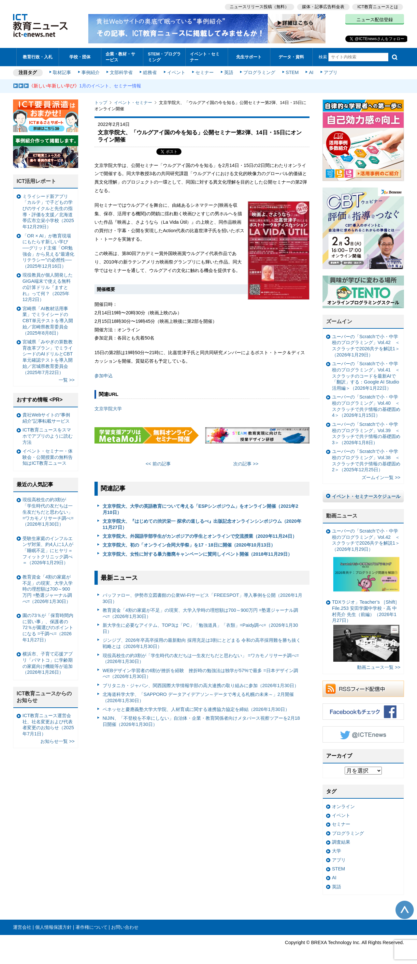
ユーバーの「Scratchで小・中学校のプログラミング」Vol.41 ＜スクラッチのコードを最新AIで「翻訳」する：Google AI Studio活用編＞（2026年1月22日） (366, 376)
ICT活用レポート (36, 181)
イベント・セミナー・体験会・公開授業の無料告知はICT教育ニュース (47, 457)
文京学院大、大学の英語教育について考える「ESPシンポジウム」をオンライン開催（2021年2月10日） (200, 509)
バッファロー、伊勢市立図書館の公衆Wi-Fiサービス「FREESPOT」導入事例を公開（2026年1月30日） (202, 598)
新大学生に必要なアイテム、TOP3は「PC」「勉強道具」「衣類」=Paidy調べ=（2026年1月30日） (200, 628)
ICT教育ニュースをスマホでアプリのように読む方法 (47, 435)
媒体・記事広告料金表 (323, 6)
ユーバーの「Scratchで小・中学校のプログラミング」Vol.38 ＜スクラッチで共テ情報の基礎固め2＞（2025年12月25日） (366, 460)
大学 (336, 850)
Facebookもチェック (363, 711)
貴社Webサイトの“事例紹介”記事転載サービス (46, 418)
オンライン (343, 806)
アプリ (331, 72)
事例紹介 (90, 72)
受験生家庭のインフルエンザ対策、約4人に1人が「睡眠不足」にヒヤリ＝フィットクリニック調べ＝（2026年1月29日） (47, 550)
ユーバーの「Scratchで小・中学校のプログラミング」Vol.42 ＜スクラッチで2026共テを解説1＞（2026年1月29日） (366, 345)
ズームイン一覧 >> (381, 477)
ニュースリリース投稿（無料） (259, 6)
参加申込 (103, 375)
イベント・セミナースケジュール (366, 496)
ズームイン (339, 321)
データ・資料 (291, 56)
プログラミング (259, 72)
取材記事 (62, 72)
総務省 (150, 72)
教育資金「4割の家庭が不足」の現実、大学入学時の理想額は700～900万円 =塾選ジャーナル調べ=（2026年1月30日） (200, 613)
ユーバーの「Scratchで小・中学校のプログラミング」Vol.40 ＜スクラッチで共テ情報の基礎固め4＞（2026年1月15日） (366, 406)
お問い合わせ (124, 927)
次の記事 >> (245, 463)
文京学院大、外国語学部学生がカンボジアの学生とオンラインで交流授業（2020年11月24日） (200, 536)
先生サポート (249, 56)
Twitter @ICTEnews (363, 734)
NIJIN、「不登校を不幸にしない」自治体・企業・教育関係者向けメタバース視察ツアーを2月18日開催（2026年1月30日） (201, 721)
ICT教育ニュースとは (377, 6)
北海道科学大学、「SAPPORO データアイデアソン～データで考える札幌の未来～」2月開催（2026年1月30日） (198, 697)
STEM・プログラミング (164, 57)
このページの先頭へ (404, 910)
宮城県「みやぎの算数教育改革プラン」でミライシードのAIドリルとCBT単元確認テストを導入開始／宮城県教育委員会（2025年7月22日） (47, 357)
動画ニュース (341, 516)
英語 (228, 72)
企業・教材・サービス (120, 57)
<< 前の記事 (158, 463)
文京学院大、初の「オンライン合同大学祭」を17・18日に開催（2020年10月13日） (189, 545)
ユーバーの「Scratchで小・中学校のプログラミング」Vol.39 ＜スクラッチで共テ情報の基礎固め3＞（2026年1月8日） (366, 433)
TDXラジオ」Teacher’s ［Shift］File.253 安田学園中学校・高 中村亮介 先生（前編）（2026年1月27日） (365, 630)
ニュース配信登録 (374, 19)
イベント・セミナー (205, 57)
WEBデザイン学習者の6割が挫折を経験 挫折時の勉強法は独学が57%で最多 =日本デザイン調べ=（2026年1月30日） (200, 673)
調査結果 (341, 842)
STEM (292, 72)
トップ (100, 102)
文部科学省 (121, 72)
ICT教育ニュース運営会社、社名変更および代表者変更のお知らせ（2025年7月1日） (48, 724)
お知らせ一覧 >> (57, 741)
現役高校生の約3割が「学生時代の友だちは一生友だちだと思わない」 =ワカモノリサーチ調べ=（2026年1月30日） (201, 658)
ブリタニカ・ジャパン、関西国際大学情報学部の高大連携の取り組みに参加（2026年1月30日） (201, 685)
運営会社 (22, 927)
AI (311, 72)
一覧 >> (67, 380)
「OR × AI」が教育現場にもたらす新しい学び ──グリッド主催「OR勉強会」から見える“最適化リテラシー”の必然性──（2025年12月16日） (48, 251)
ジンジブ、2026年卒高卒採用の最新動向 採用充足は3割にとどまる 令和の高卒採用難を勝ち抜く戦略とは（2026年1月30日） (202, 643)
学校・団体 (80, 56)
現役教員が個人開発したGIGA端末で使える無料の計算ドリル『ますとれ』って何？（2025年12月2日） (47, 287)
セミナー (204, 72)
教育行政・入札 (37, 56)
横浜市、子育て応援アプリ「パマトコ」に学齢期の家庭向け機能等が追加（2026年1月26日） (47, 663)
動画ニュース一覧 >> (378, 667)
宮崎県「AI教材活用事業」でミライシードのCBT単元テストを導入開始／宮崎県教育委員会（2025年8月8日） (47, 321)
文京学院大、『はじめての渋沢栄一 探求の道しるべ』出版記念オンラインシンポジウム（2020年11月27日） (202, 524)
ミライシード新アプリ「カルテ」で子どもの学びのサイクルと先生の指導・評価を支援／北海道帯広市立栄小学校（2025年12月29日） (48, 212)
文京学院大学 (108, 408)
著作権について (92, 927)
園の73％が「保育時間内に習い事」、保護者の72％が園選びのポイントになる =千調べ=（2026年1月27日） (47, 627)
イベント (176, 72)
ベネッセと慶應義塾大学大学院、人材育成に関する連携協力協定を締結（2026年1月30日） (196, 709)
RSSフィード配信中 (363, 689)
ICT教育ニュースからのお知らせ (44, 697)
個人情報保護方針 (53, 927)
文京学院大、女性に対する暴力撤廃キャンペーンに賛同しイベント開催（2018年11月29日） (197, 554)
